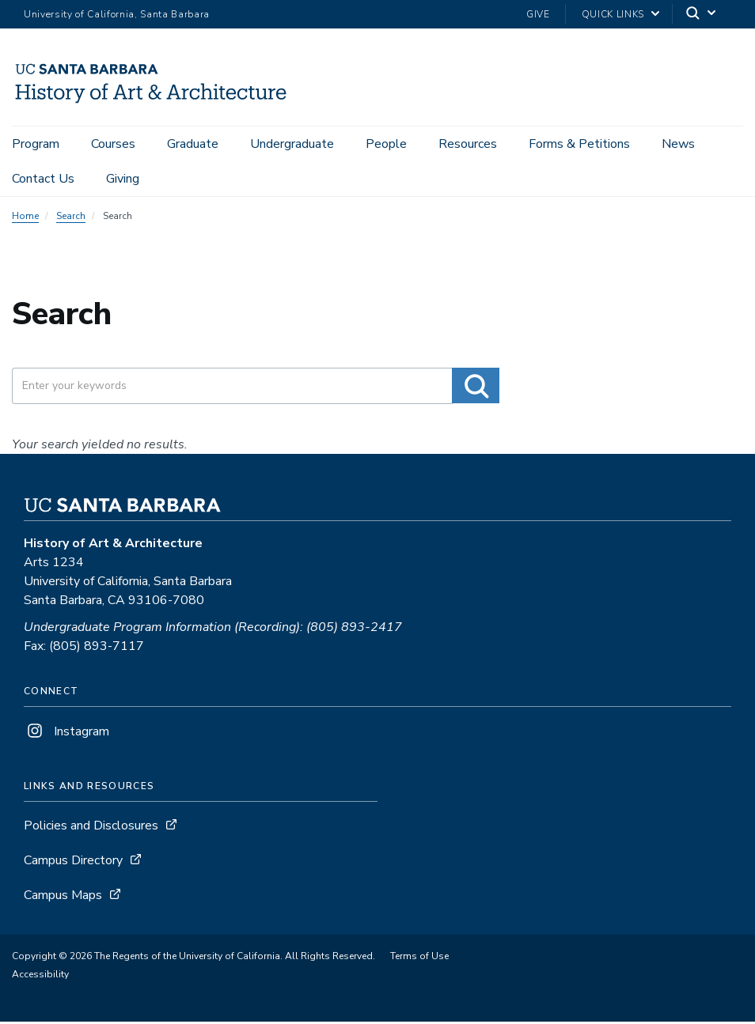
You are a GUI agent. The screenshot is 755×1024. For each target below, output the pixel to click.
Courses (113, 144)
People (386, 144)
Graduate (192, 144)
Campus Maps (63, 897)
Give (538, 14)
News (678, 144)
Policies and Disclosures (91, 828)
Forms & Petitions (579, 144)
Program (35, 144)
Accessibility (40, 976)
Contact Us (43, 178)
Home (25, 218)
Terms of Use (419, 958)
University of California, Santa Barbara (117, 14)
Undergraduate (292, 144)
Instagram (66, 733)
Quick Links (613, 14)
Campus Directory (73, 862)
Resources (467, 144)
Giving (122, 178)
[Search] (702, 14)
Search (70, 218)
